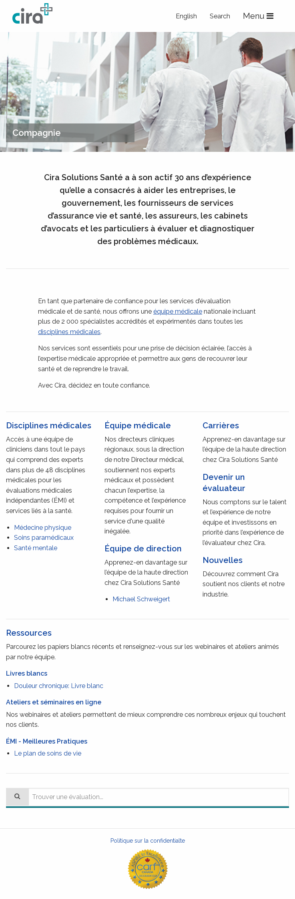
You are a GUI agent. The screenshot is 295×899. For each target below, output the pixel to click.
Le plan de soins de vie (47, 753)
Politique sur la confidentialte (147, 840)
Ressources (29, 633)
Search (220, 16)
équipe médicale (177, 311)
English (186, 16)
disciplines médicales (69, 332)
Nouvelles (223, 560)
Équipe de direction (143, 548)
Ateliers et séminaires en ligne (53, 702)
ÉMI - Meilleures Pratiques (46, 741)
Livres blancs (26, 673)
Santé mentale (35, 548)
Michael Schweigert (141, 599)
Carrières (221, 425)
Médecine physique (42, 527)
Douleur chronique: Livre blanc (58, 686)
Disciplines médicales (48, 425)
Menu (259, 16)
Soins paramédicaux (44, 537)
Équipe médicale (137, 425)
